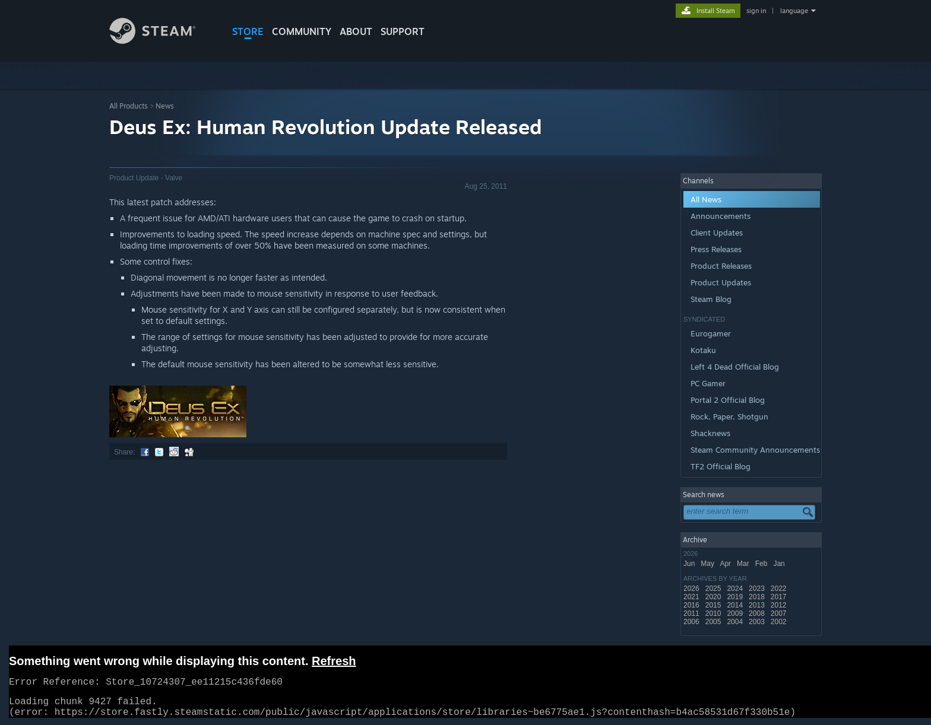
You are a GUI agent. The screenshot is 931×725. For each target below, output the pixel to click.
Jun (690, 563)
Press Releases (716, 249)
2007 (779, 613)
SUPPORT (403, 31)
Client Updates (717, 232)
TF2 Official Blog (720, 466)
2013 (758, 605)
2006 (692, 622)
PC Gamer (708, 383)
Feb (762, 563)
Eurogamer (711, 333)
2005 (714, 622)
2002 (779, 622)
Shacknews (710, 433)
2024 (736, 588)
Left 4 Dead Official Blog (735, 366)
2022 (779, 588)
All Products (128, 105)
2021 (692, 597)
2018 (758, 597)
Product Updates (721, 282)
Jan (780, 563)
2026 (692, 588)
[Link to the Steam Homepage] (161, 41)
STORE (248, 31)
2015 (714, 605)
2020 (714, 597)
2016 (692, 605)
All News (706, 199)
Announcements (720, 216)
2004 (736, 622)
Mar (744, 563)
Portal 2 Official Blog (728, 400)
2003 (758, 622)
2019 (736, 597)
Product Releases (721, 266)
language (794, 11)
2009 (736, 613)
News (165, 105)
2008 (758, 613)
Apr (726, 563)
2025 (714, 588)
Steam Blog (711, 299)
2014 (736, 605)
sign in (756, 11)
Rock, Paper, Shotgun (729, 416)
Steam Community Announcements (755, 449)
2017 (779, 597)
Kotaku (703, 350)
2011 (692, 613)
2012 (779, 605)
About (356, 31)
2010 (714, 613)
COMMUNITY (301, 31)
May (708, 563)
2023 (758, 588)
